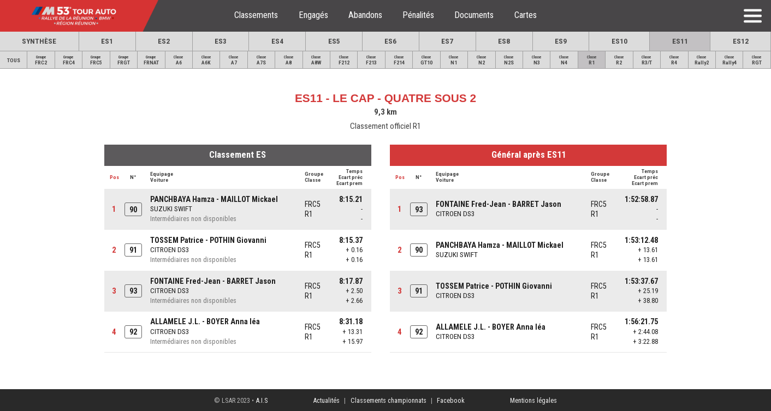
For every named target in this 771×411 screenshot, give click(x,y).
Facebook (451, 400)
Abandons (365, 15)
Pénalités (418, 15)
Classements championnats (388, 400)
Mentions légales (533, 400)
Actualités (326, 400)
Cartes (525, 15)
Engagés (313, 15)
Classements (256, 15)
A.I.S (262, 400)
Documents (474, 15)
